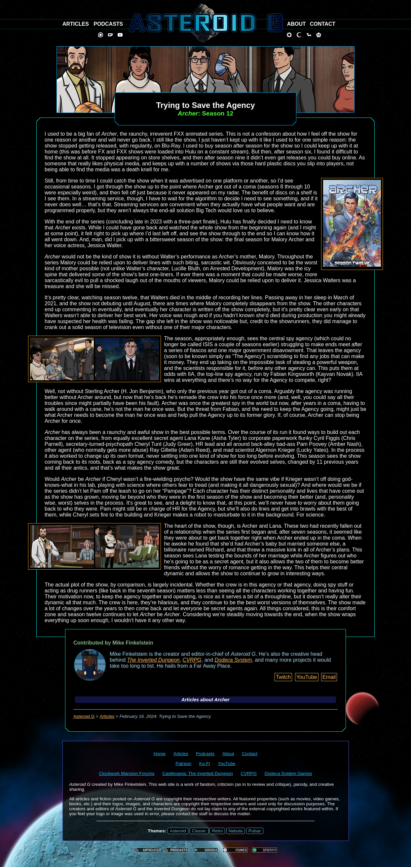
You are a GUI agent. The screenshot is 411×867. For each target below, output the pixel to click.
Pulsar (254, 830)
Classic (199, 830)
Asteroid (178, 830)
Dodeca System (233, 660)
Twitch (283, 677)
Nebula (236, 830)
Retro (217, 830)
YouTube (306, 677)
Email (329, 677)
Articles (107, 716)
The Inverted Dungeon (153, 660)
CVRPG (192, 660)
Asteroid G (83, 716)
